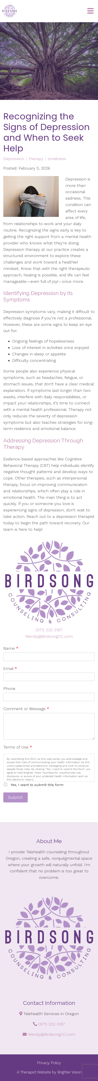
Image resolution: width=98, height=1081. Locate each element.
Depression (13, 159)
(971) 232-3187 (49, 630)
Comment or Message (26, 708)
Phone (9, 688)
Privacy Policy (49, 1063)
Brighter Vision (69, 1072)
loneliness (57, 159)
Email (10, 668)
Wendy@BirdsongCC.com (49, 636)
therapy (36, 159)
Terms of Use (17, 747)
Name (10, 648)
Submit (15, 797)
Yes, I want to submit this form (37, 785)
